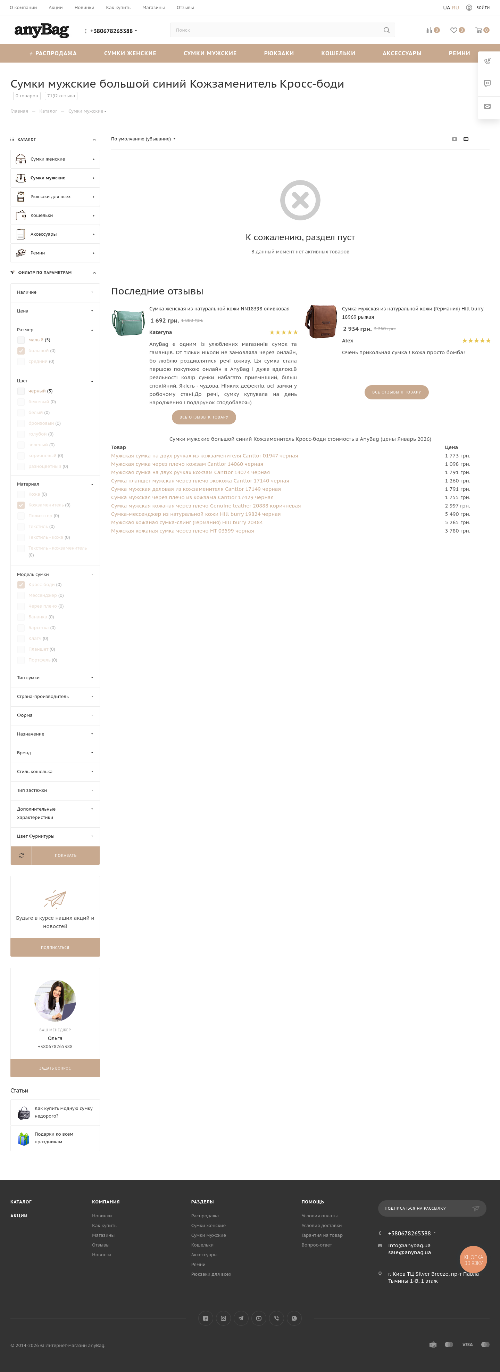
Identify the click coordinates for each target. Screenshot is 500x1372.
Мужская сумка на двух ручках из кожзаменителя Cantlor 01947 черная (204, 455)
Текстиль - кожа (46, 537)
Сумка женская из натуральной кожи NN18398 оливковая (219, 309)
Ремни (459, 53)
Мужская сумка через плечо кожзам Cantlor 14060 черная (187, 464)
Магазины (103, 1235)
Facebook (205, 1318)
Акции (19, 1216)
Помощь (313, 1202)
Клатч (35, 638)
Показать (66, 855)
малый (36, 340)
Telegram (241, 1318)
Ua (446, 7)
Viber (276, 1318)
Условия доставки (322, 1225)
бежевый (39, 402)
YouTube (258, 1318)
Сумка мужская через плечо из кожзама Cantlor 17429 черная (192, 497)
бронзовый (41, 423)
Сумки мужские (210, 53)
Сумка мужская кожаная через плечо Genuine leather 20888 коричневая (206, 505)
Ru (455, 7)
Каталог (21, 1202)
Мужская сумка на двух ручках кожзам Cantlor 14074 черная (190, 472)
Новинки (102, 1216)
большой (39, 351)
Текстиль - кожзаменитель (57, 548)
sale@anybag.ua (409, 1252)
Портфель (40, 660)
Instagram (223, 1318)
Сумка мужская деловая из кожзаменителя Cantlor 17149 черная (196, 489)
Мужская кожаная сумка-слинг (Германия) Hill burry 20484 (187, 522)
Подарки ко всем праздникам (54, 1138)
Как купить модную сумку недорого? (63, 1112)
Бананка (38, 617)
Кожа (34, 494)
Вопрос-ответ (317, 1245)
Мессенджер (43, 595)
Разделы (202, 1202)
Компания (106, 1202)
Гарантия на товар (322, 1235)
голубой (38, 434)
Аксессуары (402, 53)
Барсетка (39, 628)
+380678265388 (111, 30)
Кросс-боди (42, 584)
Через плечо (43, 606)
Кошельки (339, 53)
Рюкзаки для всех (211, 1274)
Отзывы (100, 1245)
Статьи (19, 1090)
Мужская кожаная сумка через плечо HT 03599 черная (182, 530)
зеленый (38, 445)
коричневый (43, 455)
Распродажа (53, 53)
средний (38, 361)
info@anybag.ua (409, 1245)
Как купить (104, 1225)
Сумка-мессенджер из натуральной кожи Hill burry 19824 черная (196, 514)
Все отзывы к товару (204, 417)
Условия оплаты (320, 1216)
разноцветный (45, 466)
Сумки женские (130, 53)
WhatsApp (294, 1318)
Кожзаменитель (46, 505)
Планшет (39, 649)
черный (37, 391)
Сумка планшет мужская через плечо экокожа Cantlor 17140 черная (200, 480)
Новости (101, 1255)
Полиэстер (40, 516)
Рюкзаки (279, 53)
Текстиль (38, 526)
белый (36, 412)
